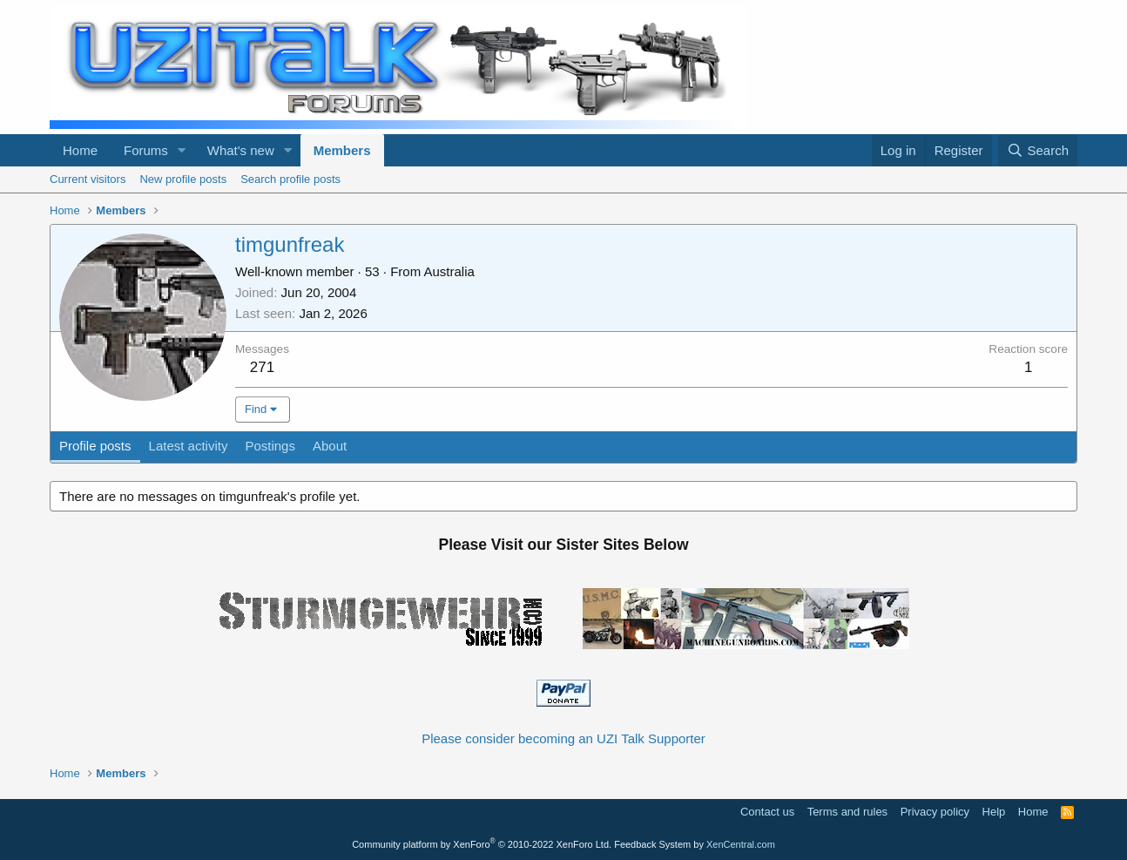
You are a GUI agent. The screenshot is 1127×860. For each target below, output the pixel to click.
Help (994, 811)
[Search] (1037, 150)
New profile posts (182, 179)
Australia (449, 271)
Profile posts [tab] (95, 445)
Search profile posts (290, 179)
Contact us (767, 811)
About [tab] (330, 445)
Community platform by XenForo (481, 844)
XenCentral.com (740, 844)
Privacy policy (935, 811)
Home (80, 150)
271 (262, 367)
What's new (240, 150)
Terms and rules (847, 811)
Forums (146, 150)
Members (342, 150)
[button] (182, 150)
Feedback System (652, 844)
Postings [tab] (270, 445)
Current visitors (87, 179)
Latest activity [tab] (188, 445)
